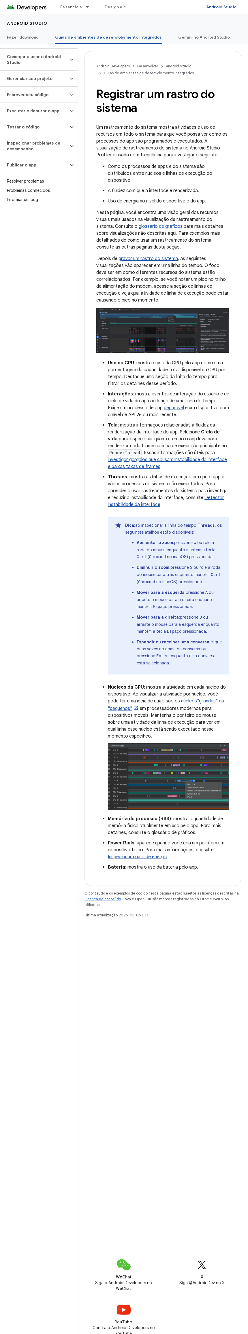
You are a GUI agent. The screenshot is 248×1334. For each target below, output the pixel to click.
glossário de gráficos (161, 226)
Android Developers (113, 66)
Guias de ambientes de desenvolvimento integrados (149, 73)
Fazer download (23, 37)
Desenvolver (147, 66)
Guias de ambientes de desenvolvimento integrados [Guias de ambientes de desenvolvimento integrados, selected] (108, 37)
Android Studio (221, 7)
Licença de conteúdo (102, 896)
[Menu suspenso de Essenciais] (90, 7)
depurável (174, 408)
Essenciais (71, 7)
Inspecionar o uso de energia (137, 854)
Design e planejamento (128, 7)
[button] (34, 59)
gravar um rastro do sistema (148, 259)
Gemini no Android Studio (204, 37)
